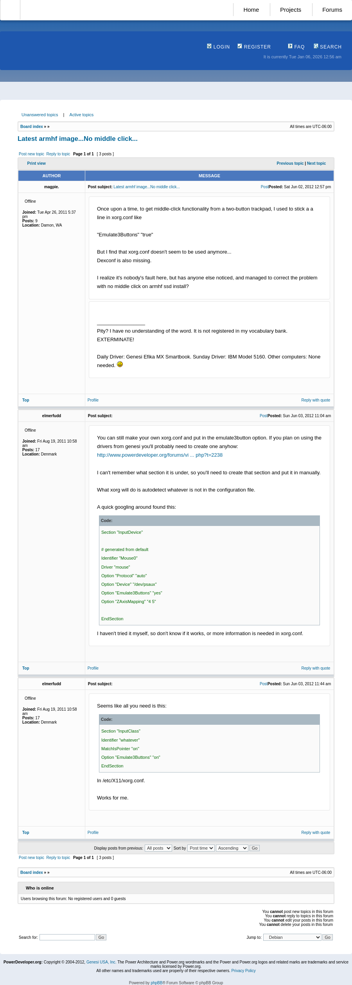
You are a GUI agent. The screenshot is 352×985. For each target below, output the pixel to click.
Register (254, 47)
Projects (290, 9)
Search (328, 47)
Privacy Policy (243, 971)
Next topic (316, 163)
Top (25, 400)
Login (218, 47)
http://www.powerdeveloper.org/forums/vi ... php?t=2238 (160, 455)
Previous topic (290, 163)
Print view (36, 163)
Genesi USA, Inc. (101, 962)
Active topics (82, 114)
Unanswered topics (40, 114)
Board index (31, 126)
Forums (332, 9)
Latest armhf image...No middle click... (78, 138)
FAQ (296, 47)
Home (251, 9)
